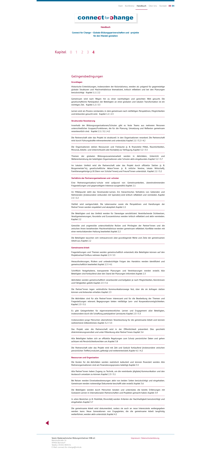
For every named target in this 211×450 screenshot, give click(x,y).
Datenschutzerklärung (150, 438)
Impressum (135, 438)
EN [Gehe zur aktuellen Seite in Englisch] (173, 5)
